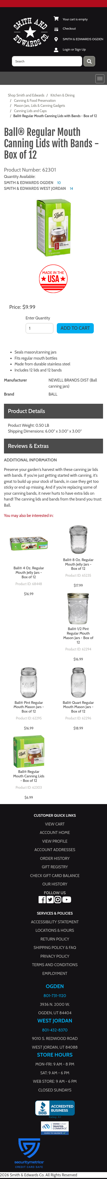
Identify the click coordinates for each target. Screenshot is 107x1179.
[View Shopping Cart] (71, 19)
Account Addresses (54, 849)
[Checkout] (65, 28)
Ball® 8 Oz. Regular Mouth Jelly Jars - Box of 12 (78, 564)
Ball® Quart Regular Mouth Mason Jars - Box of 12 (78, 707)
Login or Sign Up (74, 49)
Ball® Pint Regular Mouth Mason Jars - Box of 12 (28, 707)
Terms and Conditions (54, 964)
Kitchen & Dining (62, 95)
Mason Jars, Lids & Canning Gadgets (39, 105)
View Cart (54, 824)
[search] (47, 61)
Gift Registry (55, 867)
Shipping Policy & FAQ (55, 947)
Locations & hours (55, 930)
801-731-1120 (55, 995)
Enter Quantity (38, 318)
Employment (54, 973)
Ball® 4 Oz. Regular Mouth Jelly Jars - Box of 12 (28, 572)
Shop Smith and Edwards (26, 95)
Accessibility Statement (55, 921)
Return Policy (54, 939)
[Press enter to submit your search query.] (89, 61)
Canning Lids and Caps (30, 111)
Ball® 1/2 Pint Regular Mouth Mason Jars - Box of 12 (78, 635)
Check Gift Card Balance (55, 875)
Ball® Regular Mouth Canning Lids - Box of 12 (28, 776)
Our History (54, 884)
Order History (55, 858)
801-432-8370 (55, 1029)
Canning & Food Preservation (35, 100)
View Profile (55, 841)
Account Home (55, 832)
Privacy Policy (54, 956)
